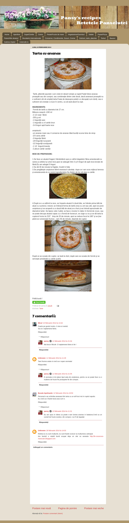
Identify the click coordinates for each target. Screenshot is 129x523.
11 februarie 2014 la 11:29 (56, 358)
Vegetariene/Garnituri (76, 34)
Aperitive (16, 34)
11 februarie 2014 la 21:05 (62, 374)
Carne (40, 34)
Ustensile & (23, 42)
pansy (46, 341)
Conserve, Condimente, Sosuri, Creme (60, 38)
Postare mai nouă (41, 508)
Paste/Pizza (102, 34)
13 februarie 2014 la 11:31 (62, 411)
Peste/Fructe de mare (55, 34)
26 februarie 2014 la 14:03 (56, 430)
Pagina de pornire (67, 508)
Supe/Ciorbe (29, 34)
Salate (91, 34)
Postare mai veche (94, 508)
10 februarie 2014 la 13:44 (53, 323)
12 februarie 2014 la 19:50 (63, 393)
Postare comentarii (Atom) (53, 513)
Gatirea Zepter (9, 42)
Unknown (42, 358)
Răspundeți (42, 332)
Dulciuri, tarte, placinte (88, 38)
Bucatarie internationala (32, 38)
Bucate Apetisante (45, 393)
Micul (40, 323)
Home (7, 34)
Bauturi (112, 38)
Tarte (41, 308)
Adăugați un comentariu (43, 447)
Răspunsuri (45, 337)
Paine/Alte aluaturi (11, 38)
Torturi (103, 38)
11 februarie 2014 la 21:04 (62, 341)
